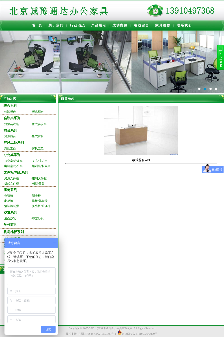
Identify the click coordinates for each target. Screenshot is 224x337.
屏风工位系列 (14, 142)
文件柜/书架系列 (16, 172)
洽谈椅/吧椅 (12, 206)
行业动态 (77, 25)
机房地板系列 (14, 232)
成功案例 (120, 25)
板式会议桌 (39, 124)
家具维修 (162, 25)
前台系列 (10, 130)
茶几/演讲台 (39, 161)
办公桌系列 (12, 155)
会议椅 (8, 195)
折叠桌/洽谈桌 (13, 161)
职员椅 (36, 195)
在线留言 (141, 25)
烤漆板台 (10, 111)
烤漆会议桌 (11, 124)
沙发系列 (10, 212)
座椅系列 (10, 190)
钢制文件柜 (39, 178)
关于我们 (56, 25)
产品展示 (98, 25)
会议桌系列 (12, 118)
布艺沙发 (38, 218)
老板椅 (8, 201)
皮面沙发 (10, 218)
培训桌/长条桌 (41, 166)
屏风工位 (38, 148)
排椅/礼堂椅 (39, 201)
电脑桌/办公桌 (13, 166)
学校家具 (10, 225)
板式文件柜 (11, 183)
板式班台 (38, 111)
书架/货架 (38, 183)
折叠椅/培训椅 (41, 206)
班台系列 (10, 106)
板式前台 (38, 136)
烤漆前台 (10, 136)
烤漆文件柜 (11, 178)
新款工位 (10, 148)
